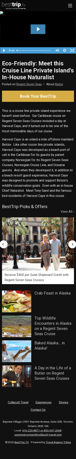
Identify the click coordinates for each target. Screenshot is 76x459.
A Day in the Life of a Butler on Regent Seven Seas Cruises (52, 373)
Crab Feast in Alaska (52, 293)
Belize (59, 84)
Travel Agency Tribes (58, 442)
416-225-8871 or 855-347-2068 (41, 430)
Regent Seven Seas (29, 84)
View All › (67, 211)
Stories (63, 402)
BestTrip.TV (22, 442)
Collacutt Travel (18, 402)
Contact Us (38, 410)
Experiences (44, 402)
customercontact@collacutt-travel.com (38, 434)
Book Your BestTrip (38, 96)
